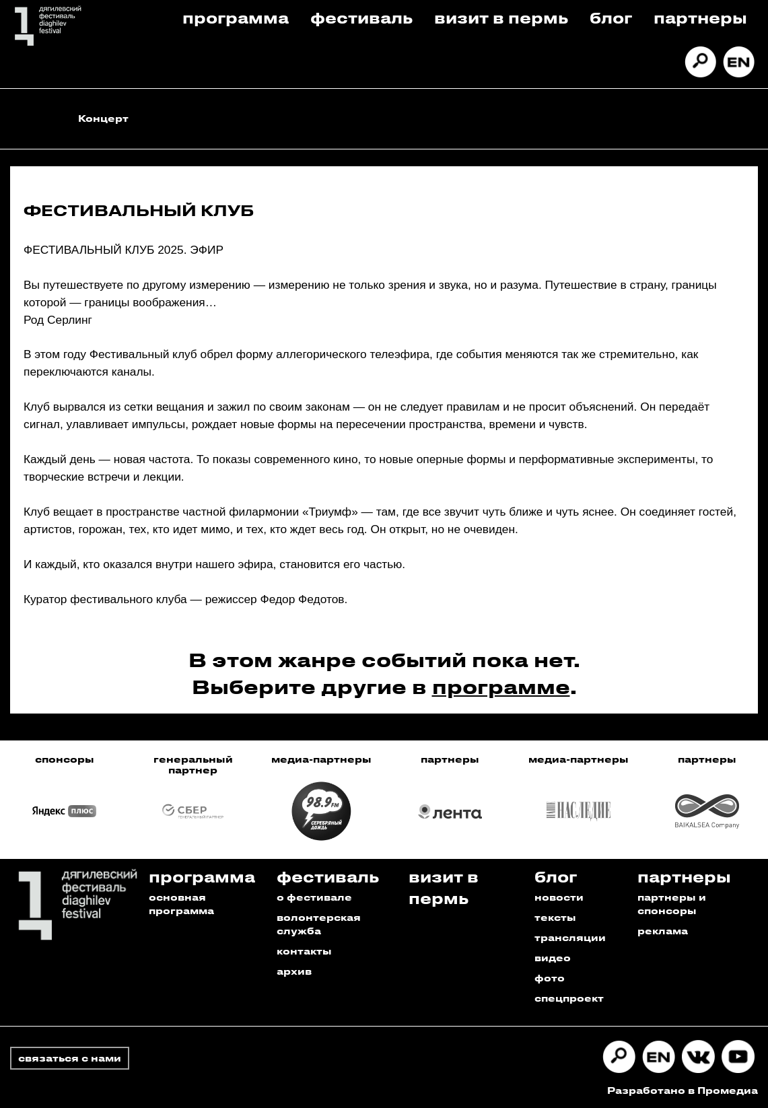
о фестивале (314, 897)
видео (552, 957)
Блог (611, 17)
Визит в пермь (501, 17)
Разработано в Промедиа (682, 1090)
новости (559, 897)
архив (294, 971)
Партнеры (700, 17)
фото (549, 977)
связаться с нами (69, 1058)
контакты (304, 951)
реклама (662, 930)
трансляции (570, 937)
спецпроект (569, 998)
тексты (555, 917)
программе (501, 686)
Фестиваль (361, 17)
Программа (235, 17)
